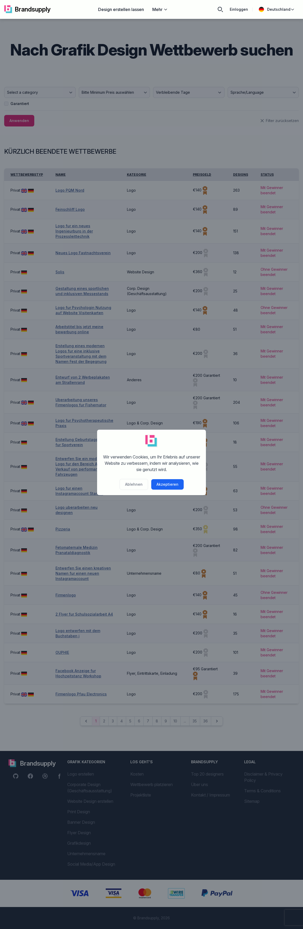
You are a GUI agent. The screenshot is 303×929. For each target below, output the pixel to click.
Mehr (160, 9)
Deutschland (277, 9)
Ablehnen (134, 484)
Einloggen (239, 9)
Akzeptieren (167, 484)
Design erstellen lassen (121, 9)
